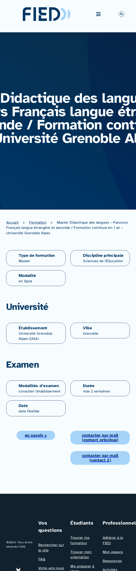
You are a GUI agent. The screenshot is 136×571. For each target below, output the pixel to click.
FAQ (41, 559)
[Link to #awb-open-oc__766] (121, 14)
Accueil (12, 222)
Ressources (112, 561)
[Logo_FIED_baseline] (19, 521)
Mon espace (113, 552)
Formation (37, 222)
